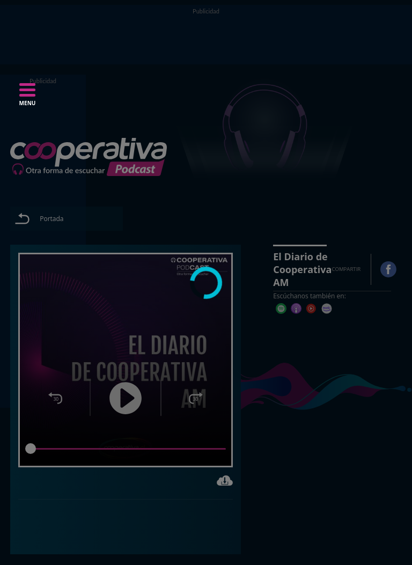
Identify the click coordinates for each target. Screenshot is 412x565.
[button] (27, 98)
